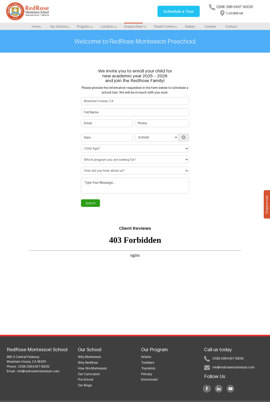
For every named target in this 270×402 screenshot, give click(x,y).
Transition (148, 368)
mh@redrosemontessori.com (38, 371)
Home (36, 26)
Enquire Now (133, 26)
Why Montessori (89, 357)
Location (107, 26)
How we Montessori (92, 368)
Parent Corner (164, 26)
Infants (146, 357)
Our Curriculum (89, 374)
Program (83, 26)
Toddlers (147, 362)
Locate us (231, 13)
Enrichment (149, 379)
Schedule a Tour (179, 11)
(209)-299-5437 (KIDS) (231, 6)
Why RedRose (88, 362)
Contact (231, 26)
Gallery (190, 26)
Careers (210, 26)
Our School (58, 26)
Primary (146, 374)
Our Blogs (85, 385)
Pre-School (85, 379)
